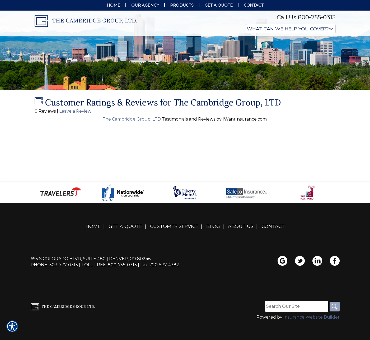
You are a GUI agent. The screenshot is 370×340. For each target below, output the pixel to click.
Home (93, 242)
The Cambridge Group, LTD (132, 134)
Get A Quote (125, 242)
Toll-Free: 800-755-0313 (109, 280)
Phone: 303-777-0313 (54, 280)
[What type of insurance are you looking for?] (291, 28)
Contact (273, 242)
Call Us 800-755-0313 (306, 17)
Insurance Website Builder (311, 333)
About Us (241, 242)
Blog (213, 242)
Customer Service (174, 242)
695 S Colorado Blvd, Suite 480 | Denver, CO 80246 (91, 274)
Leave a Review (75, 127)
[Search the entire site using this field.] (295, 322)
